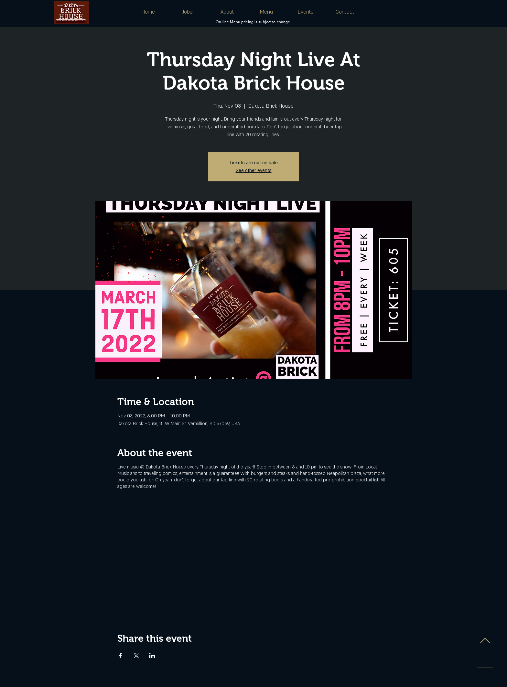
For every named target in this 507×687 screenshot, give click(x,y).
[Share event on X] (136, 655)
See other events (254, 170)
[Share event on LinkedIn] (152, 655)
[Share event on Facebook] (120, 655)
